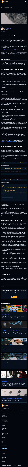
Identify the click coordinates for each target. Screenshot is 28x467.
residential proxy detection (11, 141)
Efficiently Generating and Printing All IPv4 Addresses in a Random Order (13, 381)
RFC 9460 (3, 347)
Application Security (4, 428)
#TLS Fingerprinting (4, 284)
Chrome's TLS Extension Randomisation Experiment (12, 398)
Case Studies (3, 440)
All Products (3, 415)
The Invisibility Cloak (6, 314)
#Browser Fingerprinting (11, 284)
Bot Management (4, 416)
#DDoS (2, 286)
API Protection (4, 429)
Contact (3, 456)
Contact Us (14, 296)
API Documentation (4, 445)
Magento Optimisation (5, 433)
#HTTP (25, 284)
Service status (4, 448)
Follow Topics (3, 442)
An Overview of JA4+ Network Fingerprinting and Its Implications (12, 363)
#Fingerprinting (18, 284)
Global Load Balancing (5, 421)
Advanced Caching (4, 419)
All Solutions (3, 427)
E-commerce (3, 432)
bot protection (17, 62)
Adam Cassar (7, 28)
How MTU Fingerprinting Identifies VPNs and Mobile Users (13, 330)
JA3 (1, 124)
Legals (2, 458)
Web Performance (4, 434)
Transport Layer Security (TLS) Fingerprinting (8, 49)
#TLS (22, 284)
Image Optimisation (4, 420)
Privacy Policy (4, 457)
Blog (2, 441)
